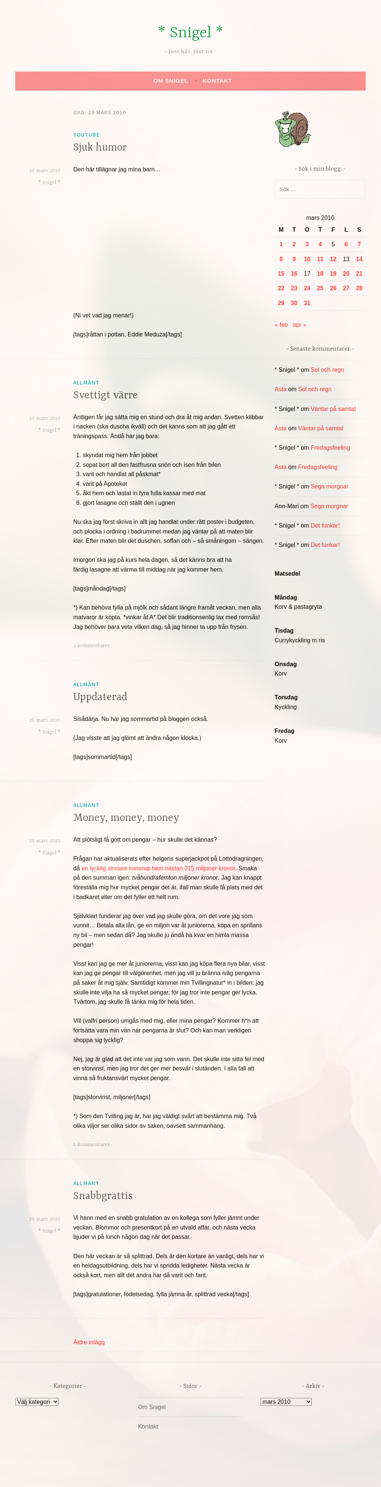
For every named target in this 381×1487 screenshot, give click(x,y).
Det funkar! (325, 525)
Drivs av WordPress (135, 1473)
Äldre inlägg (89, 1342)
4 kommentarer (91, 1145)
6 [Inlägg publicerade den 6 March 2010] (346, 244)
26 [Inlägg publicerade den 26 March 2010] (333, 288)
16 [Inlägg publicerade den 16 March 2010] (294, 273)
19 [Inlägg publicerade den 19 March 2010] (333, 273)
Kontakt (217, 80)
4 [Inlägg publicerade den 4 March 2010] (320, 244)
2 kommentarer (91, 646)
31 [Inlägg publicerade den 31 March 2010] (307, 303)
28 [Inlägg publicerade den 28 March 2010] (359, 288)
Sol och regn (327, 370)
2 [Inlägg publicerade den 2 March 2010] (294, 244)
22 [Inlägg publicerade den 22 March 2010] (281, 288)
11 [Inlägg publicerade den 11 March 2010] (320, 259)
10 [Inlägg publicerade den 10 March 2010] (307, 259)
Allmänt (86, 382)
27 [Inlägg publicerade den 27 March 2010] (346, 288)
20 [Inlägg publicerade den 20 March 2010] (346, 273)
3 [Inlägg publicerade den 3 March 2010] (307, 244)
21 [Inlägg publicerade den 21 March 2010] (359, 273)
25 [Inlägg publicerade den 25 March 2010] (320, 288)
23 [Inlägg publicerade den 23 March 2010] (294, 288)
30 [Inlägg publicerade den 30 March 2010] (294, 303)
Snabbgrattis (103, 1196)
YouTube (86, 134)
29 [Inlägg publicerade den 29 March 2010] (281, 303)
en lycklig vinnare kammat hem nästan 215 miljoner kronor (158, 868)
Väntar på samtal (333, 409)
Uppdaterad (100, 697)
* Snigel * (190, 33)
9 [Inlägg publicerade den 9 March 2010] (294, 259)
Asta (280, 389)
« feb (281, 325)
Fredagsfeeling (330, 447)
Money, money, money (126, 818)
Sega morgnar (329, 486)
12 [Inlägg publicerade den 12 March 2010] (333, 259)
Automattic (260, 1473)
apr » (299, 325)
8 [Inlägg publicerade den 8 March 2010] (281, 259)
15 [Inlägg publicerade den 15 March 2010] (281, 273)
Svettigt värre (105, 396)
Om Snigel (171, 80)
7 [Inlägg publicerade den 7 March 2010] (359, 244)
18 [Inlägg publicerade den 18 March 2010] (320, 273)
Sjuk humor (100, 148)
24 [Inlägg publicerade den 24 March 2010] (307, 288)
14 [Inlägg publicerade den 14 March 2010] (359, 259)
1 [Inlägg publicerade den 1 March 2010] (281, 244)
